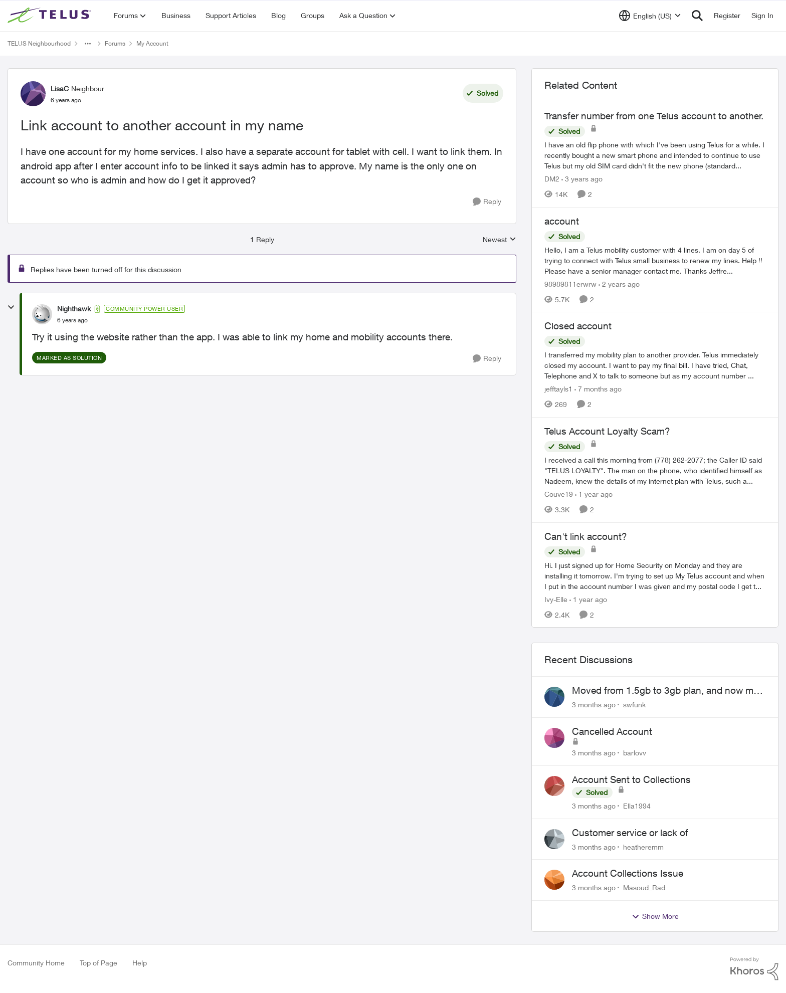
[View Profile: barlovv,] (554, 738)
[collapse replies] (11, 307)
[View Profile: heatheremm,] (554, 839)
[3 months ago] (594, 704)
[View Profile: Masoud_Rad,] (554, 880)
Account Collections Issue (627, 873)
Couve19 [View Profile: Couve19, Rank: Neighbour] (558, 494)
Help (139, 962)
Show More (655, 916)
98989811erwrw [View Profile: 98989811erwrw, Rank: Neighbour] (570, 283)
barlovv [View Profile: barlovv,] (634, 752)
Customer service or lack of (630, 832)
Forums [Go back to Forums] (115, 43)
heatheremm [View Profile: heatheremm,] (643, 846)
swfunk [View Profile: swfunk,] (634, 704)
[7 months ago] (598, 388)
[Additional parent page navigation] (88, 44)
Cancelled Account (612, 731)
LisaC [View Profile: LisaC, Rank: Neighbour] (60, 88)
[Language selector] (650, 16)
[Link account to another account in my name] (72, 320)
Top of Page (98, 962)
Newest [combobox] (499, 240)
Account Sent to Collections (631, 779)
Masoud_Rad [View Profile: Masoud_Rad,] (644, 887)
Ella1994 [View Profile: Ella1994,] (637, 806)
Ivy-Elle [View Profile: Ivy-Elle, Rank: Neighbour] (555, 598)
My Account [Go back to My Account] (152, 43)
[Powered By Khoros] (754, 968)
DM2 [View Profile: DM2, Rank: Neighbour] (551, 178)
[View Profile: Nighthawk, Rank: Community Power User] (42, 314)
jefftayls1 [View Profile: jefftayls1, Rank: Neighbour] (558, 388)
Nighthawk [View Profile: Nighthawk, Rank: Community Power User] (74, 308)
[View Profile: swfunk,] (554, 697)
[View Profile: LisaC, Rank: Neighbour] (33, 93)
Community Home (36, 962)
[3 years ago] (582, 178)
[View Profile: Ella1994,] (554, 786)
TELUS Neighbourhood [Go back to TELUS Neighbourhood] (39, 43)
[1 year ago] (594, 494)
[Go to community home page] (51, 16)
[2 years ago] (619, 283)
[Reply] (487, 202)
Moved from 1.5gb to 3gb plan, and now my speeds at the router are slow (665, 691)
